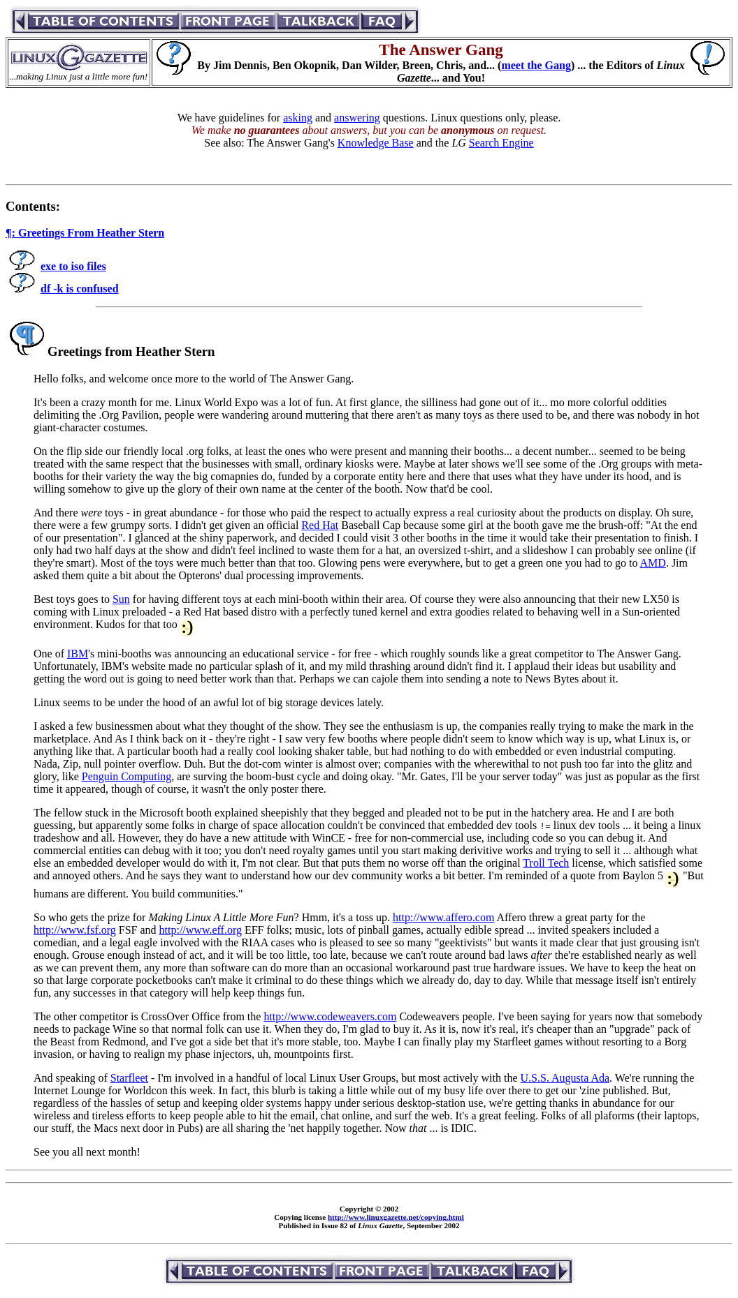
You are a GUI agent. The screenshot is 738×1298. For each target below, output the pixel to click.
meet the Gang (536, 65)
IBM (77, 653)
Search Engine (501, 143)
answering (357, 118)
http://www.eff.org (200, 930)
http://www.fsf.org (75, 930)
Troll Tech (546, 863)
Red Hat (319, 525)
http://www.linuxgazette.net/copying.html (396, 1217)
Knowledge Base (376, 143)
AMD (653, 563)
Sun (121, 599)
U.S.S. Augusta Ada (565, 1078)
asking (297, 118)
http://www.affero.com (443, 917)
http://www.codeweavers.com (329, 1016)
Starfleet (129, 1078)
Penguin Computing (126, 776)
